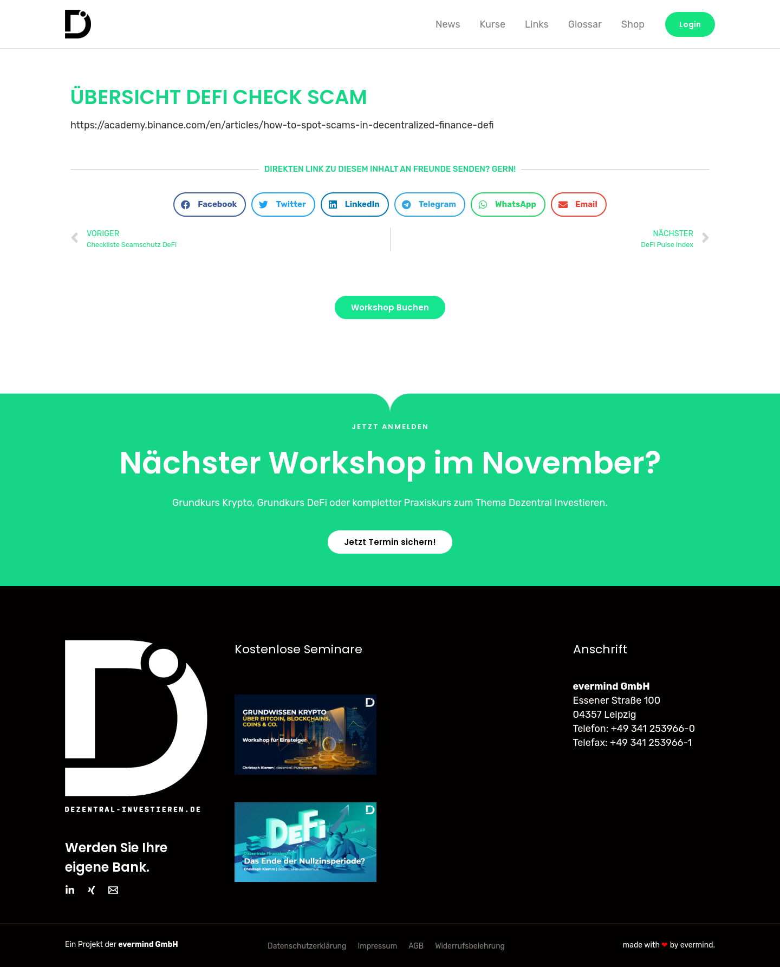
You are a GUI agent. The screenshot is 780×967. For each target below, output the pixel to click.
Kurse (492, 24)
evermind (696, 944)
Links (537, 24)
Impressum (377, 945)
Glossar (585, 24)
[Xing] (91, 890)
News (447, 24)
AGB (416, 945)
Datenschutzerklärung (307, 945)
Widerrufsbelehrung (470, 945)
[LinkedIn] (70, 890)
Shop (633, 24)
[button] (209, 204)
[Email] (113, 890)
